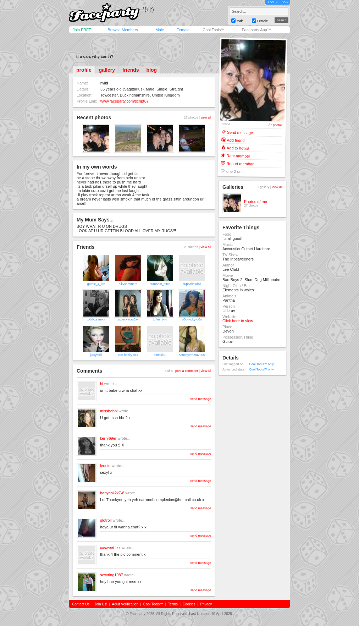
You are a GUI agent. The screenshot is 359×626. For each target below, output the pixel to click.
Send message (240, 132)
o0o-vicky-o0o (192, 319)
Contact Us (80, 604)
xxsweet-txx (110, 547)
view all (205, 117)
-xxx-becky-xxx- (128, 355)
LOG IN (272, 2)
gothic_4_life (96, 284)
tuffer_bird (160, 319)
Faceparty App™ (256, 30)
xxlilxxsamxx (96, 319)
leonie (105, 465)
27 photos (276, 125)
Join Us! (100, 604)
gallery (107, 70)
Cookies (189, 604)
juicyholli (96, 355)
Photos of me (255, 201)
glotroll (105, 520)
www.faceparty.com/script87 (124, 101)
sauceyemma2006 (192, 355)
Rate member (238, 155)
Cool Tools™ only (261, 364)
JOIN (285, 2)
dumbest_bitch (160, 284)
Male (159, 30)
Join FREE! (83, 30)
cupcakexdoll (192, 284)
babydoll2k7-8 (112, 493)
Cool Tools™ (214, 30)
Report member (240, 163)
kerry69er (108, 438)
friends (130, 70)
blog (152, 70)
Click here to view (237, 321)
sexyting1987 (111, 575)
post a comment (186, 371)
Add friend (235, 140)
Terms (173, 604)
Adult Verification (125, 604)
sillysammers (128, 284)
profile (84, 70)
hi (101, 383)
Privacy (206, 604)
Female (182, 30)
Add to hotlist (238, 147)
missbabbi (109, 411)
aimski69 (160, 355)
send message (200, 399)
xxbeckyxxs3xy (128, 319)
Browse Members (122, 30)
